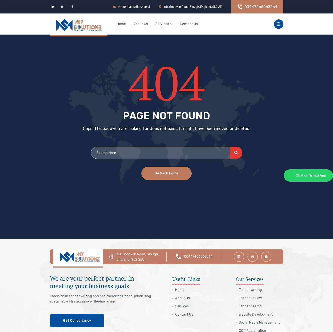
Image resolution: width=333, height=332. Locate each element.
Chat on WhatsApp (311, 175)
